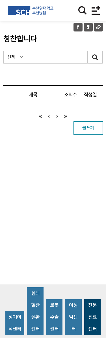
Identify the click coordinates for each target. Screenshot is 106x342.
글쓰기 (88, 128)
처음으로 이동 (40, 116)
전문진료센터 (92, 317)
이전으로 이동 (49, 116)
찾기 (82, 10)
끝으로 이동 (66, 116)
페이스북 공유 (78, 27)
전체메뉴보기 (96, 10)
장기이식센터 (14, 323)
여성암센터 (73, 317)
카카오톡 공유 (88, 27)
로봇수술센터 (54, 317)
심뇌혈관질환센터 (35, 311)
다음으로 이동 (57, 116)
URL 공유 (98, 27)
